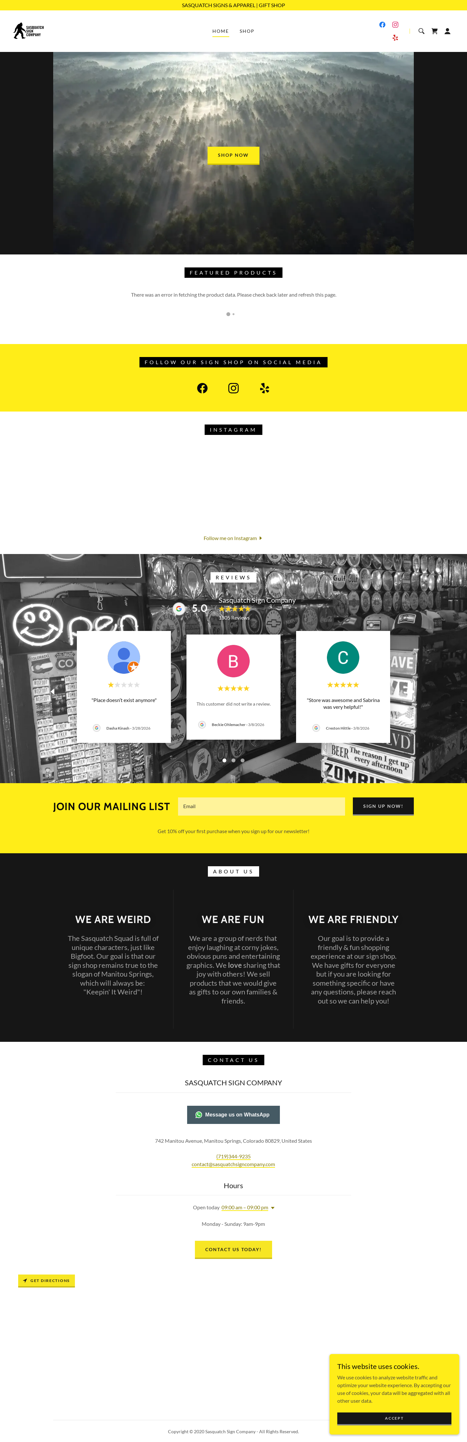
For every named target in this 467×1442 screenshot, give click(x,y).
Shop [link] (247, 31)
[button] (447, 31)
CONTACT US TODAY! (233, 1249)
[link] (28, 30)
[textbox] (261, 806)
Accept (394, 1418)
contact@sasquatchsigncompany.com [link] (233, 1164)
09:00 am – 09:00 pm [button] (245, 1207)
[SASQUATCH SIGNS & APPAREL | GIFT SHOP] (233, 5)
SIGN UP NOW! (383, 806)
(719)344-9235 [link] (233, 1156)
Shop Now (233, 155)
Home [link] (220, 31)
